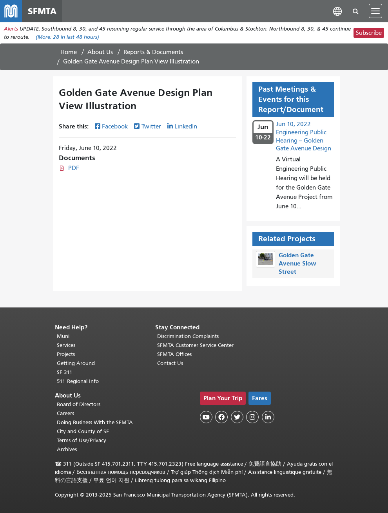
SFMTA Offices (174, 354)
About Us (100, 52)
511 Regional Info (78, 381)
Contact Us (170, 363)
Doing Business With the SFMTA (95, 422)
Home (68, 52)
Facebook (115, 126)
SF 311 (65, 372)
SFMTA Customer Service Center (195, 345)
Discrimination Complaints (188, 336)
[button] (337, 10)
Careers (65, 413)
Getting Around (76, 363)
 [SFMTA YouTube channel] (206, 417)
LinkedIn (185, 126)
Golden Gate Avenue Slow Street (297, 263)
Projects (66, 354)
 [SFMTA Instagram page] (252, 417)
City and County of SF (83, 431)
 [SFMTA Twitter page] (237, 417)
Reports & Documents (153, 52)
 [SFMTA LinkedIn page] (268, 417)
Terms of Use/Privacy (81, 440)
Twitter (151, 126)
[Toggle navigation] (375, 11)
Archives (67, 449)
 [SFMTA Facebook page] (221, 417)
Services (66, 345)
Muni (63, 336)
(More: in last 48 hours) (67, 37)
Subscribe (369, 32)
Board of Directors (78, 404)
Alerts (11, 28)
